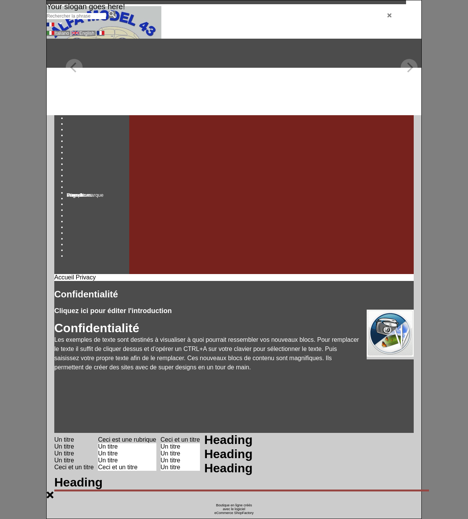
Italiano (62, 33)
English (87, 33)
